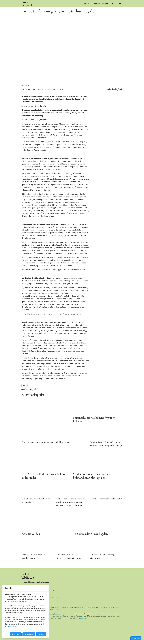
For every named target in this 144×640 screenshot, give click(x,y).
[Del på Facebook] (108, 89)
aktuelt (25, 385)
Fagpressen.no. (12, 626)
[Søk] (113, 3)
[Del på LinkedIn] (111, 89)
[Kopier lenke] (117, 89)
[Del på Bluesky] (121, 89)
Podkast (97, 3)
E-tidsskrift (88, 3)
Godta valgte (28, 634)
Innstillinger (135, 638)
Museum (57, 597)
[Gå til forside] (42, 3)
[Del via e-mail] (114, 89)
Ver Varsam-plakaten (52, 614)
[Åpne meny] (120, 3)
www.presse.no (81, 618)
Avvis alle (41, 634)
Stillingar (105, 3)
